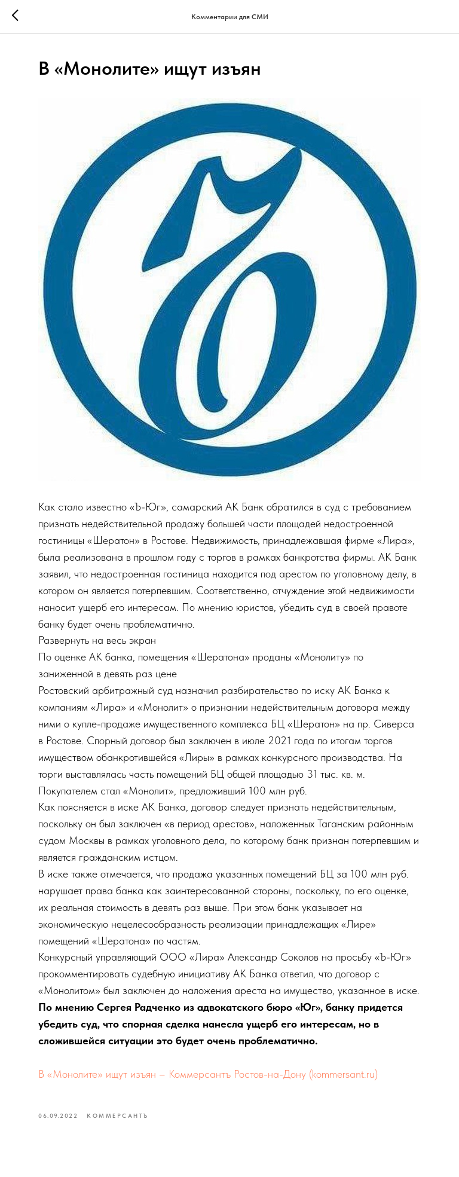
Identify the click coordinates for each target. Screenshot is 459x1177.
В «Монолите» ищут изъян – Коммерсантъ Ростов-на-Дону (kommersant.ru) (208, 1074)
